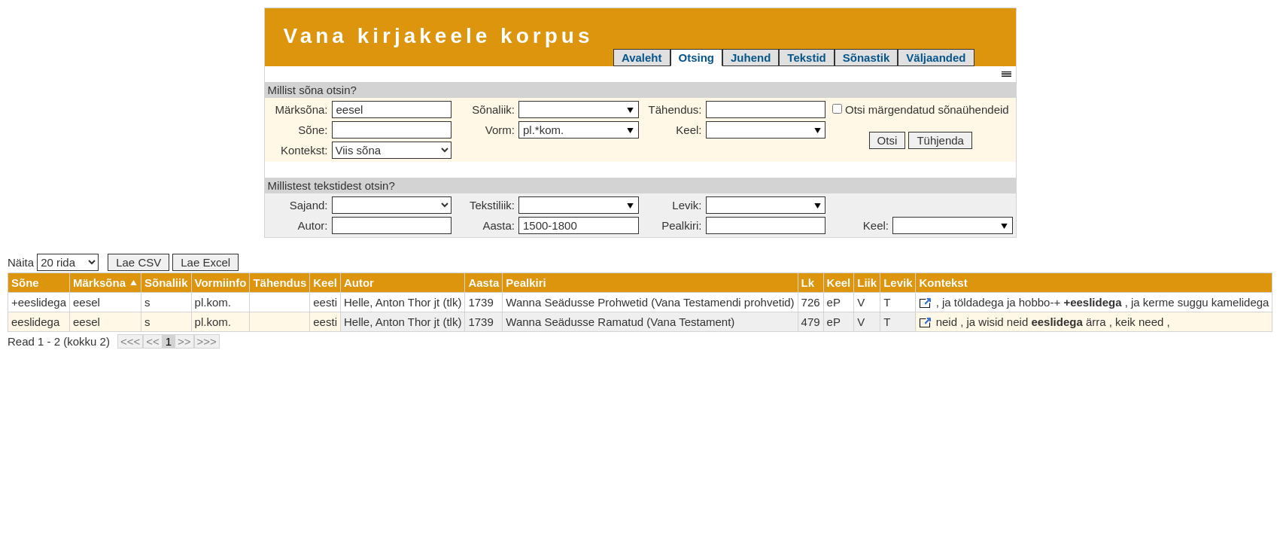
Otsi (887, 140)
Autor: (312, 225)
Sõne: (312, 129)
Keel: (688, 129)
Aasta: (498, 225)
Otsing (697, 57)
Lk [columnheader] (808, 282)
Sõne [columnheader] (25, 282)
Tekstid (806, 57)
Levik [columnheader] (897, 282)
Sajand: (309, 205)
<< (153, 341)
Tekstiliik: (492, 205)
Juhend (751, 57)
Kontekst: (304, 150)
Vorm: (500, 129)
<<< (130, 341)
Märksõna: (301, 109)
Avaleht (642, 57)
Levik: (686, 205)
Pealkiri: (681, 225)
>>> (207, 341)
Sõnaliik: (493, 109)
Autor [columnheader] (359, 282)
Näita (53, 262)
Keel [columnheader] (325, 282)
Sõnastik (866, 57)
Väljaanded (935, 57)
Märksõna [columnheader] (99, 282)
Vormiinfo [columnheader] (221, 282)
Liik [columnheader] (867, 282)
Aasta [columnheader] (483, 282)
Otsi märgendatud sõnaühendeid (920, 109)
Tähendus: (675, 109)
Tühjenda (940, 140)
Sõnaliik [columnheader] (166, 282)
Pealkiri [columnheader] (526, 282)
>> (184, 341)
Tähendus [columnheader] (279, 282)
